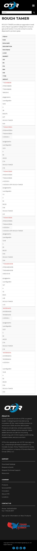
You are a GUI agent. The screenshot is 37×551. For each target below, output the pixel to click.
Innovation (5, 491)
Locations (5, 497)
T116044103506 (7, 217)
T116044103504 (7, 127)
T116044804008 (8, 264)
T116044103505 (7, 171)
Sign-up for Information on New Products (16, 516)
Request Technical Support (11, 470)
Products (5, 485)
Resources (5, 473)
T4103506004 (7, 352)
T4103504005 (7, 308)
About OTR (5, 494)
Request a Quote (7, 467)
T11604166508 (7, 82)
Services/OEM (6, 488)
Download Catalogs (8, 464)
